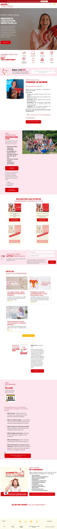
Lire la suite (9, 301)
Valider (52, 262)
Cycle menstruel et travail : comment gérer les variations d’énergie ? (16, 323)
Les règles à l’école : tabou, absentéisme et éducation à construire (16, 293)
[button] (50, 4)
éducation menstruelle (31, 86)
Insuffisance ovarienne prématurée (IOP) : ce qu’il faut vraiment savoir (39, 293)
